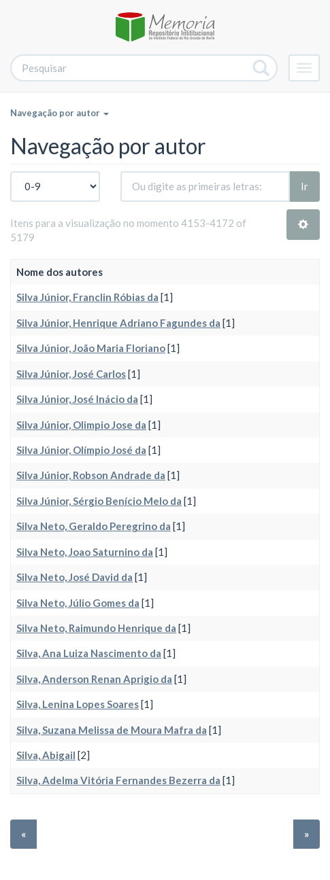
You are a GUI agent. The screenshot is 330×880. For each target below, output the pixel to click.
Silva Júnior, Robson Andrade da (90, 475)
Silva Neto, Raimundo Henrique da (96, 628)
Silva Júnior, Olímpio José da (81, 450)
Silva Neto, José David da (74, 577)
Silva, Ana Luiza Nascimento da (88, 653)
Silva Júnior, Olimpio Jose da (81, 425)
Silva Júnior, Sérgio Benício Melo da (99, 501)
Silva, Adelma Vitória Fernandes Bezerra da (118, 780)
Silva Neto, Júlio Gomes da (77, 603)
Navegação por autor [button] (59, 112)
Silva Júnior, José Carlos (71, 374)
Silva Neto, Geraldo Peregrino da (93, 526)
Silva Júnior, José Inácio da (77, 399)
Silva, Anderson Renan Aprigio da (94, 679)
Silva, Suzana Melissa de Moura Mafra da (111, 730)
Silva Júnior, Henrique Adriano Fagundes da (118, 323)
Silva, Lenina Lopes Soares (77, 704)
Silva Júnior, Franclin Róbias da (87, 297)
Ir (304, 186)
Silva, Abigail (46, 755)
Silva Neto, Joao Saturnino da (84, 552)
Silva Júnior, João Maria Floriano (90, 348)
